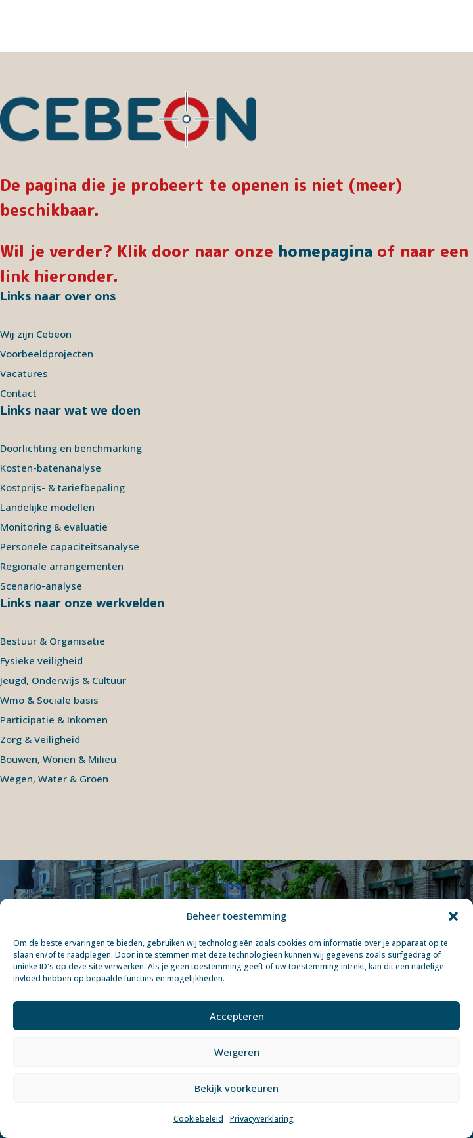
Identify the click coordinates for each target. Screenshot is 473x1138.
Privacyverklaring (262, 1118)
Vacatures (24, 373)
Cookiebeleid (198, 1118)
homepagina (325, 251)
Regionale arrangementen (62, 566)
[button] (453, 916)
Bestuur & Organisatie (52, 640)
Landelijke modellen (47, 507)
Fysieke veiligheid (41, 660)
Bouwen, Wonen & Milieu (58, 758)
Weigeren (236, 1052)
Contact (18, 392)
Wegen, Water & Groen (54, 778)
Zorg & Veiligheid (40, 739)
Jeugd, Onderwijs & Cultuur (63, 680)
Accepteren (237, 1016)
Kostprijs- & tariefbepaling (62, 487)
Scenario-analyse (41, 585)
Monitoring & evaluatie (54, 526)
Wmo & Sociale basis (49, 699)
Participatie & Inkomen (54, 719)
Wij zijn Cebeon (36, 333)
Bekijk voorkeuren (236, 1088)
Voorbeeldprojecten (46, 353)
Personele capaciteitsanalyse (69, 546)
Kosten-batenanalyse (50, 467)
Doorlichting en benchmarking (71, 448)
